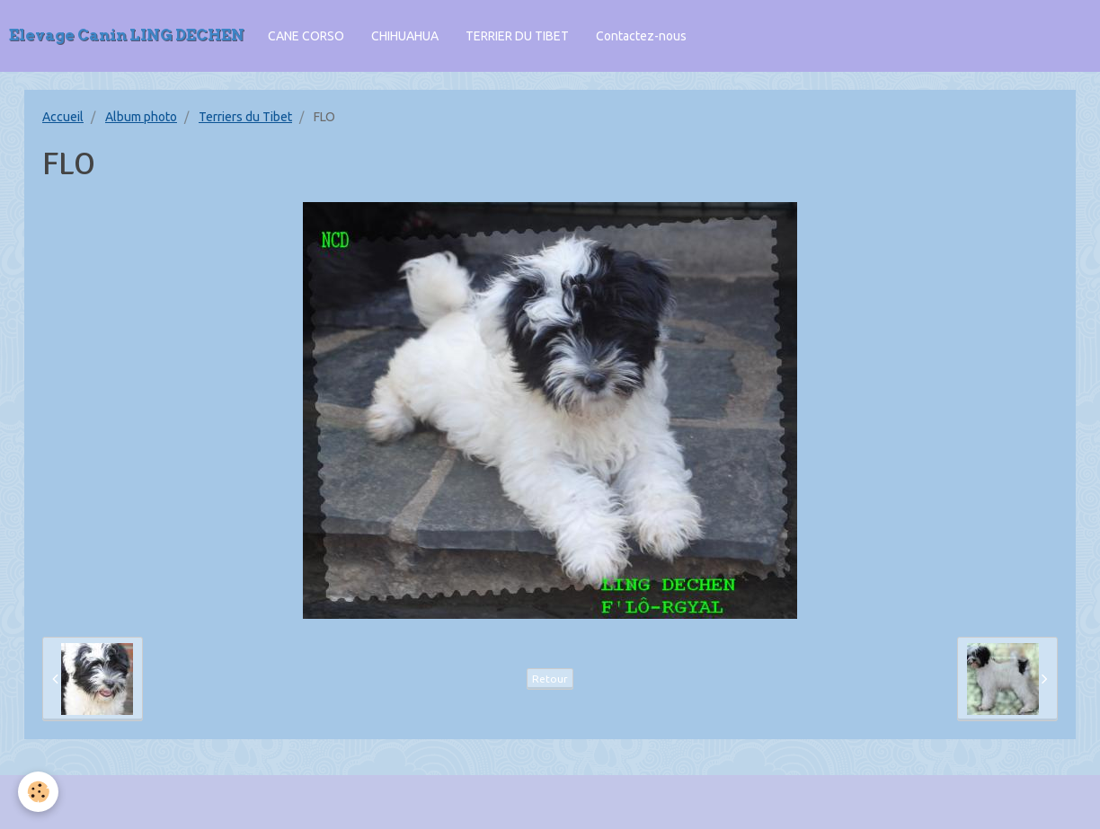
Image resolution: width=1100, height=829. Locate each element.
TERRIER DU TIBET (517, 36)
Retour (550, 678)
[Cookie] (38, 792)
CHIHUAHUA (405, 36)
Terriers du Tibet (245, 117)
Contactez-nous (641, 36)
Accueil (63, 117)
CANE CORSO (306, 36)
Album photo (141, 117)
